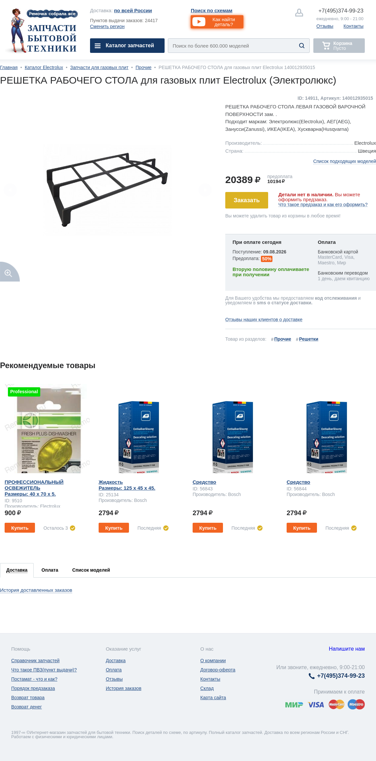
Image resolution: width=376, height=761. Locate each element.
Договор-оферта (217, 669)
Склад (207, 688)
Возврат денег (26, 706)
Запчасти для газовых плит (99, 67)
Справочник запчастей (35, 660)
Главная (8, 67)
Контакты (353, 26)
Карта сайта (213, 697)
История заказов (123, 688)
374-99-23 (340, 11)
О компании (213, 660)
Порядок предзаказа (33, 688)
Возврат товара (28, 697)
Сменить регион (107, 26)
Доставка (116, 660)
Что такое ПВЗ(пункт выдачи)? (44, 669)
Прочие (143, 67)
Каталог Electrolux (44, 67)
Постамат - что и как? (34, 679)
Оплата (114, 669)
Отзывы (324, 26)
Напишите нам (347, 649)
